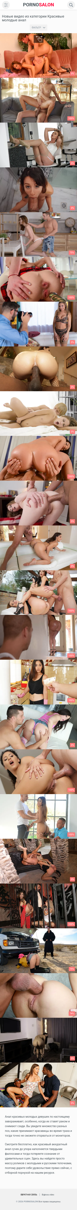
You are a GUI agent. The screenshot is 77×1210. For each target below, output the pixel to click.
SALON (38, 5)
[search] (71, 5)
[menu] (6, 5)
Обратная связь (28, 1195)
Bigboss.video (48, 1195)
